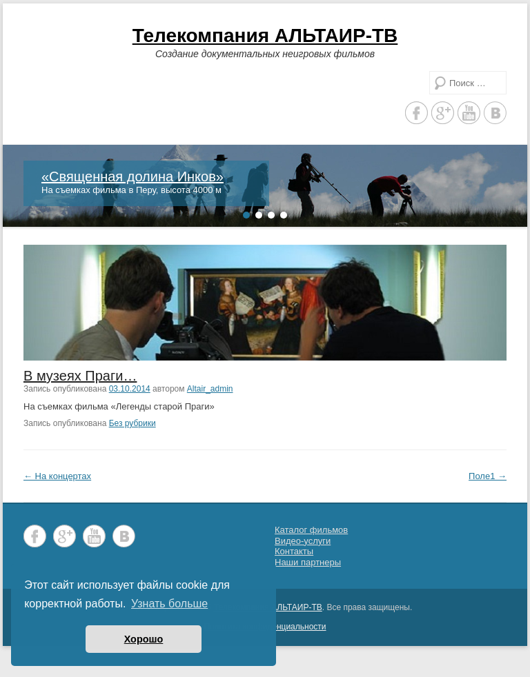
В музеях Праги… (80, 375)
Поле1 (488, 476)
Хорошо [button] (144, 639)
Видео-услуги (303, 541)
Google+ (442, 112)
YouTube (469, 112)
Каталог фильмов (311, 530)
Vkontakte (495, 112)
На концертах (57, 476)
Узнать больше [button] (169, 603)
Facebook (416, 112)
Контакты (294, 551)
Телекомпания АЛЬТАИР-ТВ (265, 35)
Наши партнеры (308, 562)
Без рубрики (132, 423)
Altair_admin (210, 389)
